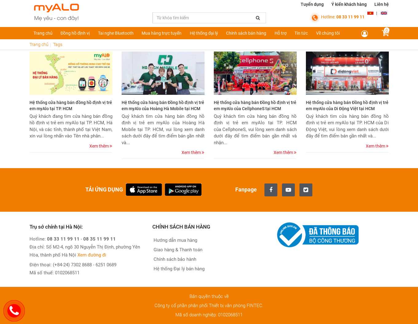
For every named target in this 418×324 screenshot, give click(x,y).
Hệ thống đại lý (204, 33)
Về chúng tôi (328, 33)
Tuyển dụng (312, 4)
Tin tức (301, 33)
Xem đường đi (91, 255)
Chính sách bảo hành (174, 259)
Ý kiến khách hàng (349, 4)
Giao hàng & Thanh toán (177, 250)
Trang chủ (43, 33)
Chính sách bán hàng (246, 33)
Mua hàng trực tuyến (162, 33)
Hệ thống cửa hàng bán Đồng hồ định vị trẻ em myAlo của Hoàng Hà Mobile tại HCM (163, 105)
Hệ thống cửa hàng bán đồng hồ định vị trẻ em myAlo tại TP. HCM (70, 105)
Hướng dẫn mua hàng (174, 240)
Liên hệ (381, 4)
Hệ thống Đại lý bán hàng (178, 269)
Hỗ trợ (281, 33)
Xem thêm (100, 146)
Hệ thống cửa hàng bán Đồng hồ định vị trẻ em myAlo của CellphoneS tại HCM (255, 105)
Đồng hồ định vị (75, 33)
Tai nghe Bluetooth (116, 33)
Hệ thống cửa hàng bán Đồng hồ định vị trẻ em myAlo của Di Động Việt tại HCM (347, 105)
